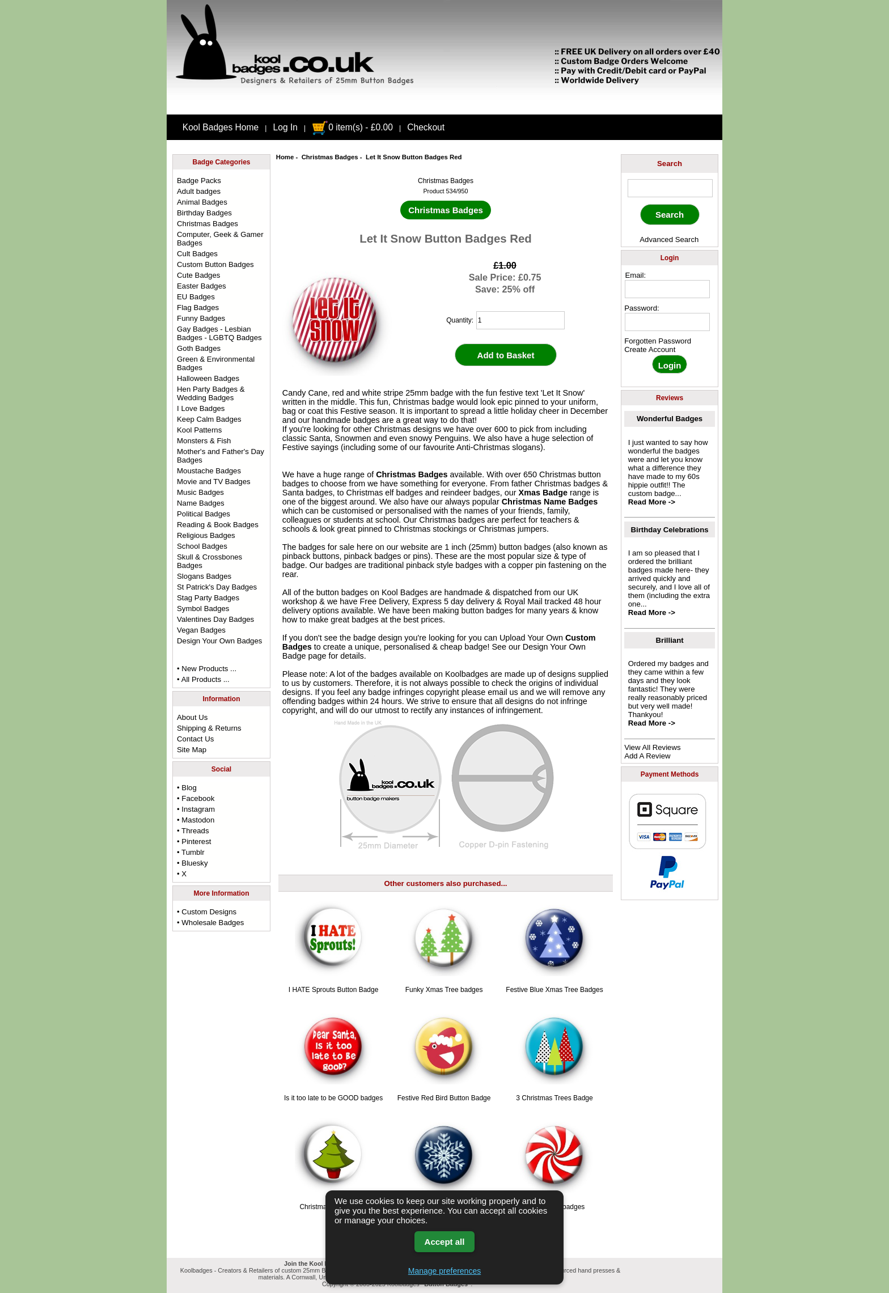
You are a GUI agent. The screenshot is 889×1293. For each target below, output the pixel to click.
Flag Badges (198, 307)
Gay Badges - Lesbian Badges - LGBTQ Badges (219, 333)
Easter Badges (201, 286)
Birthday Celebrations (670, 529)
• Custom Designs (206, 912)
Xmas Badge (543, 492)
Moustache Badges (209, 471)
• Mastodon (195, 820)
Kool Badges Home (221, 127)
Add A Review (647, 756)
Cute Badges (198, 275)
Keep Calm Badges (209, 419)
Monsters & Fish (204, 440)
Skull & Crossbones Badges (209, 561)
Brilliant (670, 640)
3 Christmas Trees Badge (554, 1098)
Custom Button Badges (215, 264)
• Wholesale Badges (210, 922)
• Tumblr (191, 852)
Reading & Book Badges (218, 524)
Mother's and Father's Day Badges (220, 455)
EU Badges (196, 296)
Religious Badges (206, 535)
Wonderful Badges (669, 418)
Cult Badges (197, 253)
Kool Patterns (199, 430)
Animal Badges (202, 202)
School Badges (202, 546)
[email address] (667, 289)
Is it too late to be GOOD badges (333, 1098)
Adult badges (199, 191)
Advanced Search (669, 239)
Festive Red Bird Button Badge (444, 1098)
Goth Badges (199, 348)
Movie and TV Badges (214, 481)
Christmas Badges (330, 157)
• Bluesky (192, 863)
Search (669, 163)
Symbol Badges (203, 608)
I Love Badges (201, 408)
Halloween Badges (208, 378)
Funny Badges (201, 318)
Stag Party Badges (208, 597)
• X (182, 874)
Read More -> (651, 502)
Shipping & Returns (209, 728)
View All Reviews (652, 747)
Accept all (445, 1242)
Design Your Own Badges (219, 641)
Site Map (191, 749)
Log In (285, 127)
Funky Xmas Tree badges (444, 990)
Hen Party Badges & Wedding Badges (211, 393)
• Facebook (195, 798)
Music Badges (200, 492)
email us (503, 692)
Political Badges (203, 514)
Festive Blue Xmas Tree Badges (554, 990)
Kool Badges (405, 592)
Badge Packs (199, 180)
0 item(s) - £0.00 (352, 127)
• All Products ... (203, 679)
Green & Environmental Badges (216, 363)
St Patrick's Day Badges (217, 587)
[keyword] (670, 188)
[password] (667, 322)
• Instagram (196, 809)
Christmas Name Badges (550, 501)
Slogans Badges (204, 576)
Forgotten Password (657, 341)
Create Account (649, 349)
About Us (192, 717)
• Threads (193, 830)
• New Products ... (206, 668)
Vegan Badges (201, 630)
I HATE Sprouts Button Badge (334, 990)
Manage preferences (444, 1270)
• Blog (187, 787)
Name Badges (201, 503)
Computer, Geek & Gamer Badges (220, 238)
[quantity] (520, 320)
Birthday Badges (204, 213)
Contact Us (195, 739)
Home (285, 157)
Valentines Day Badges (215, 619)
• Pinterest (194, 841)
